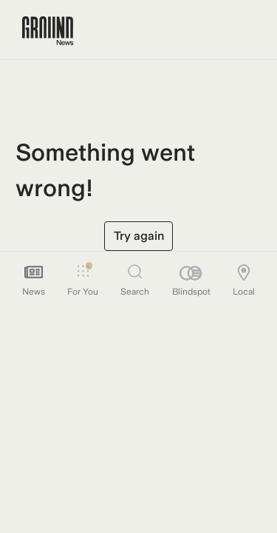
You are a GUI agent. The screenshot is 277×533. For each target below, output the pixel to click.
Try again (139, 236)
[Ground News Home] (47, 31)
